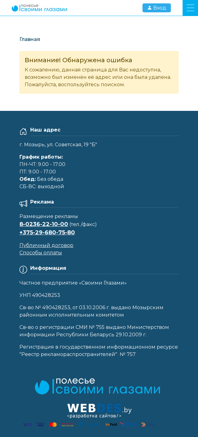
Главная (29, 39)
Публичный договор (46, 245)
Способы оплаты (40, 253)
